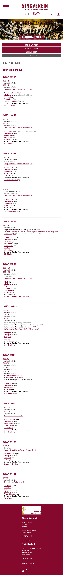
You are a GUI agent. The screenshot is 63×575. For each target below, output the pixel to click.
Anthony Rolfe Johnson (10, 494)
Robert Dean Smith (9, 426)
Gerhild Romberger (9, 171)
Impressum (24, 563)
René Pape (7, 176)
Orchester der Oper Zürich (11, 464)
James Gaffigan (8, 131)
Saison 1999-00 (9, 441)
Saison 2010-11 (9, 221)
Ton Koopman (7, 332)
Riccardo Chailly (8, 167)
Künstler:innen (31, 55)
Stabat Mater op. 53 (20, 377)
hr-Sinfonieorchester (9, 105)
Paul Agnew (7, 339)
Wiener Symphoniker (9, 143)
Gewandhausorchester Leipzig (12, 180)
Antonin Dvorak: (8, 416)
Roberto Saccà (8, 173)
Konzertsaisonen (31, 45)
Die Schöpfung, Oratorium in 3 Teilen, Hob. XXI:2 (24, 450)
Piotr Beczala (7, 458)
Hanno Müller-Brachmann (11, 101)
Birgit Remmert (8, 286)
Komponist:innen (31, 48)
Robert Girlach (8, 389)
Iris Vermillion (8, 244)
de (26, 13)
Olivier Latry (7, 241)
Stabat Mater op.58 (18, 416)
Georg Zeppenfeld (9, 290)
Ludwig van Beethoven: (10, 89)
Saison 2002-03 (9, 403)
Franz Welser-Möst (9, 454)
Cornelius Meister (9, 237)
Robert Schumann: (9, 375)
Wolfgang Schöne (8, 490)
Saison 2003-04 (9, 354)
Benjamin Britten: (9, 482)
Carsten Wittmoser (9, 341)
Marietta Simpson (9, 387)
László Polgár (7, 460)
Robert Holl (7, 139)
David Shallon (7, 486)
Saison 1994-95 (9, 473)
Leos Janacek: (7, 232)
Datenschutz (31, 563)
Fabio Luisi (7, 282)
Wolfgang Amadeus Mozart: (11, 329)
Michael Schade (8, 246)
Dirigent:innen (31, 52)
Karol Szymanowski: (9, 377)
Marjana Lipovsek (9, 423)
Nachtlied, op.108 (18, 375)
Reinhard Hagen (8, 428)
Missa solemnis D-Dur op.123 (24, 89)
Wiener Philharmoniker (10, 393)
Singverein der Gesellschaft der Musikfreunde (16, 296)
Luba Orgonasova (8, 95)
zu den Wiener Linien (27, 558)
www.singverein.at (26, 532)
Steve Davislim (8, 137)
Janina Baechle (8, 97)
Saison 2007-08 (9, 263)
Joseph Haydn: (8, 450)
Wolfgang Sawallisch (9, 419)
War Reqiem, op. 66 (19, 482)
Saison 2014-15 (9, 115)
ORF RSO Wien (8, 254)
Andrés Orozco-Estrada (10, 93)
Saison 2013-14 (9, 153)
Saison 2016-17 (9, 76)
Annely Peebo (7, 337)
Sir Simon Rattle (8, 383)
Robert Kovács (8, 292)
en (28, 13)
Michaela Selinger (9, 135)
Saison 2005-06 (10, 306)
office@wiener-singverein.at (29, 530)
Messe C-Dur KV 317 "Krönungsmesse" (29, 329)
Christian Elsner (8, 99)
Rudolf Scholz (7, 488)
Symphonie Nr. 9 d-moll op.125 (24, 127)
